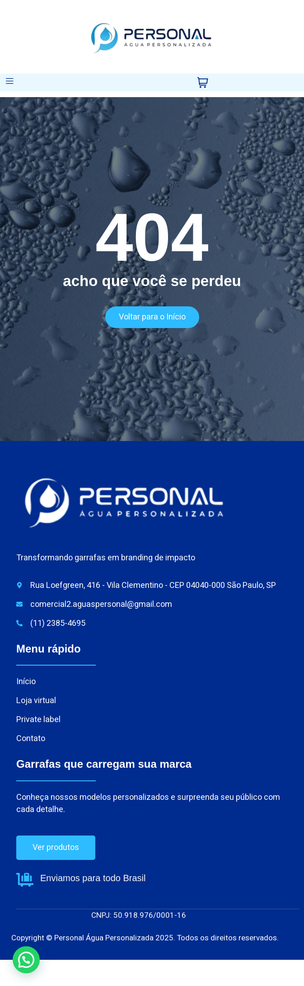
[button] (26, 959)
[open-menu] (9, 82)
